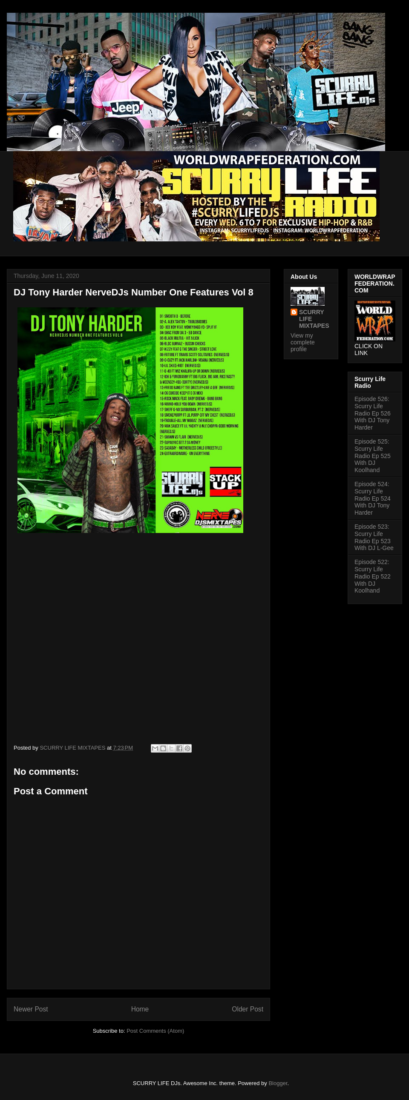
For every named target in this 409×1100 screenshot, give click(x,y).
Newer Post (31, 1009)
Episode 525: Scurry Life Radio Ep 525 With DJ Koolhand (372, 455)
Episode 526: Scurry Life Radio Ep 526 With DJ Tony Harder (372, 413)
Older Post (247, 1009)
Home (140, 1009)
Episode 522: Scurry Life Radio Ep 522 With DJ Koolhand (372, 576)
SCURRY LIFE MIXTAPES (314, 319)
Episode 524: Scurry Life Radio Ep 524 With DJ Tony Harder (372, 498)
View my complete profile (303, 342)
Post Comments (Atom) (155, 1031)
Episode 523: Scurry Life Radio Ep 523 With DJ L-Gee (374, 537)
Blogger (277, 1083)
